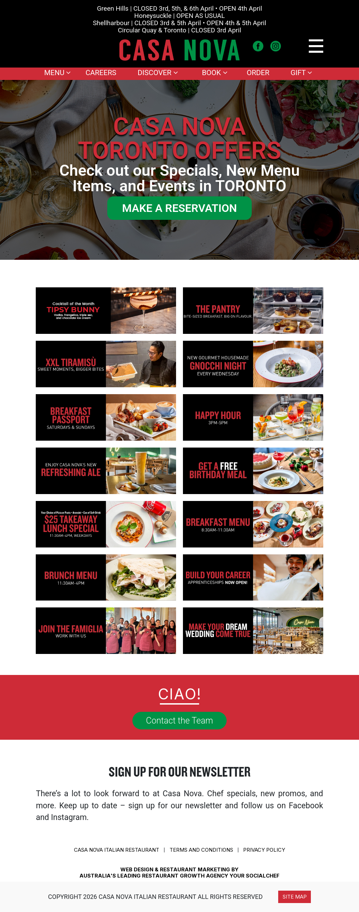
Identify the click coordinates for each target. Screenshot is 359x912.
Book (214, 73)
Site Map (295, 896)
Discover (158, 73)
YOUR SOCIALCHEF (255, 875)
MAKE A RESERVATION (179, 208)
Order (258, 73)
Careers (101, 73)
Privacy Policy (264, 850)
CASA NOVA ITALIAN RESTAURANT (116, 850)
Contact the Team (179, 721)
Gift (301, 73)
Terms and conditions (201, 850)
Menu (57, 73)
